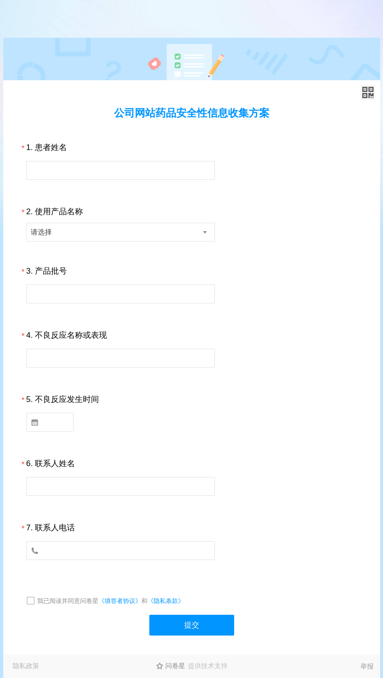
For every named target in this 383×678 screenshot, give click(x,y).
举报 (367, 666)
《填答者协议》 (119, 600)
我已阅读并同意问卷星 (67, 600)
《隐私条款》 (165, 600)
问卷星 (175, 666)
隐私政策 (26, 666)
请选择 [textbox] (41, 232)
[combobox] (120, 232)
